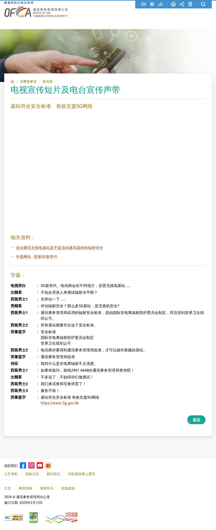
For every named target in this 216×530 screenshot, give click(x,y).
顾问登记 (53, 473)
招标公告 (32, 473)
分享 (182, 4)
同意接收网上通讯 (81, 473)
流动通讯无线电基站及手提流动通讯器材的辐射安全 (59, 247)
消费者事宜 (28, 81)
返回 (196, 419)
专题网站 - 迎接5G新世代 (36, 256)
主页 (12, 80)
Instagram (31, 465)
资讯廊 (47, 81)
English (143, 4)
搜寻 (203, 4)
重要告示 (47, 488)
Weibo (48, 465)
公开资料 (11, 473)
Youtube (40, 465)
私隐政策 (68, 488)
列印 (173, 4)
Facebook (23, 465)
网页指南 (25, 488)
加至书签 (190, 4)
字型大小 (160, 4)
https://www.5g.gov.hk (60, 402)
